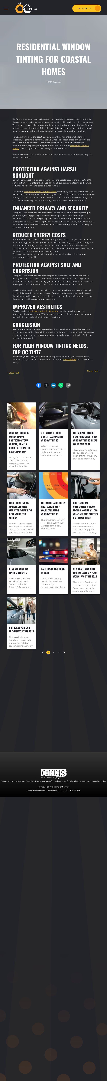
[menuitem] (49, 688)
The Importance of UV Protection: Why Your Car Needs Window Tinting (53, 508)
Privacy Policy (45, 787)
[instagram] (71, 701)
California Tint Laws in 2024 (53, 570)
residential (75, 145)
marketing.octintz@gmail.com (81, 730)
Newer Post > (93, 371)
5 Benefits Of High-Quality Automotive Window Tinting (52, 436)
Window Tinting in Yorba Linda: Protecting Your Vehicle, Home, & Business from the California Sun (19, 442)
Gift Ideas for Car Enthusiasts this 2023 (21, 629)
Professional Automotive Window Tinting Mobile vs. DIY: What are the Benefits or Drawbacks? (85, 510)
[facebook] (65, 701)
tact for (70, 359)
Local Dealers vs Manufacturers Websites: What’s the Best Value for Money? (20, 510)
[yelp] (84, 701)
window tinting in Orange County (40, 191)
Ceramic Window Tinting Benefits (18, 570)
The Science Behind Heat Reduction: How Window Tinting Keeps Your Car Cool (85, 438)
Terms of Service (61, 787)
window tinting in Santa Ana (44, 311)
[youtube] (78, 701)
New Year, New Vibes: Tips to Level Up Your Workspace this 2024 (85, 572)
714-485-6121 (78, 721)
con (65, 359)
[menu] (6, 8)
